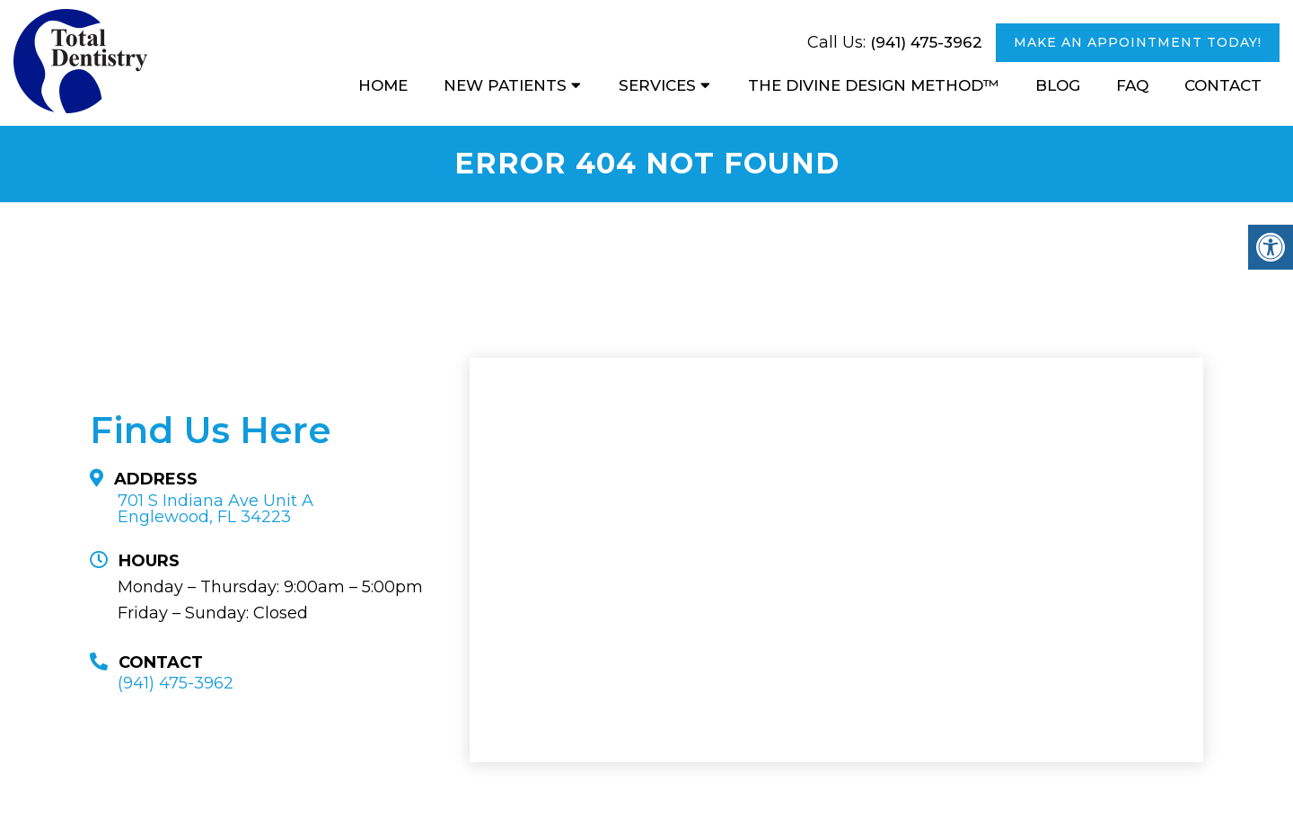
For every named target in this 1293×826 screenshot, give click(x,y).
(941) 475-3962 (926, 42)
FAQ (1132, 85)
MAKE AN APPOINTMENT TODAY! (1138, 42)
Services (657, 85)
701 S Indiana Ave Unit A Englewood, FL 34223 (215, 509)
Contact (1223, 85)
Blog (1057, 85)
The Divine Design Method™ (873, 85)
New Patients (505, 85)
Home (383, 85)
